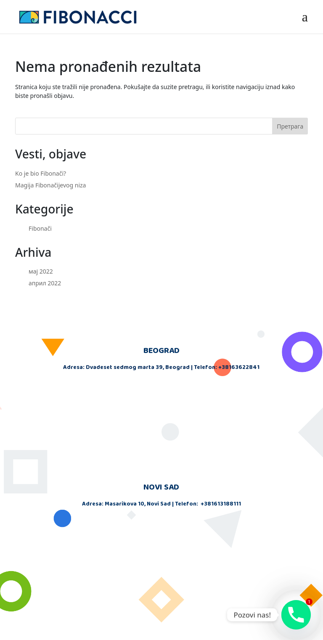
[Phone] (296, 614)
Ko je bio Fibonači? (40, 173)
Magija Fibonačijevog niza (50, 185)
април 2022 (45, 283)
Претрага (290, 126)
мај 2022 (41, 271)
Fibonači (40, 228)
